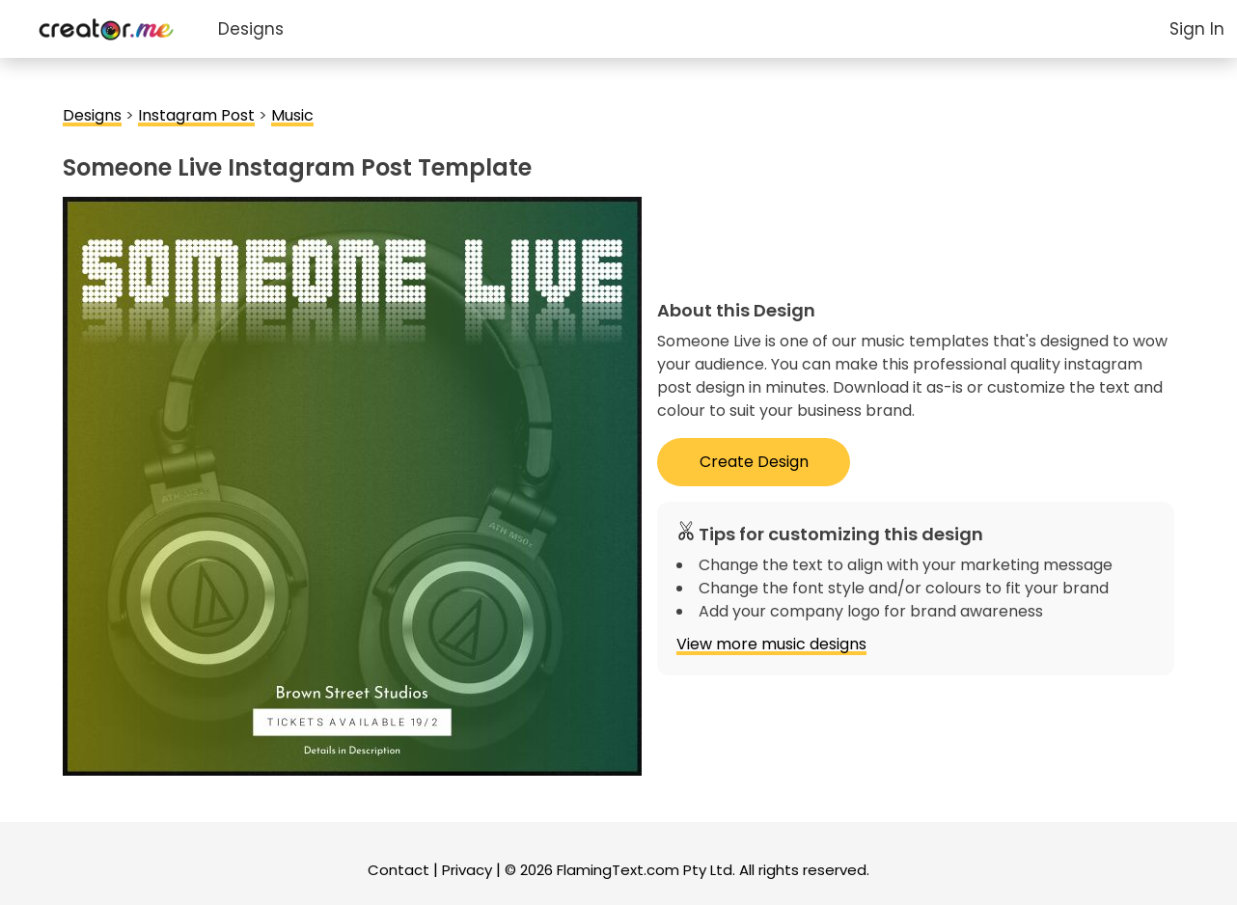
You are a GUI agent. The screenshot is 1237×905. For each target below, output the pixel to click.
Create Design (754, 462)
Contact (398, 870)
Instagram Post (196, 115)
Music (292, 115)
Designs (251, 29)
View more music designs (771, 644)
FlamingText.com (618, 870)
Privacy (467, 870)
